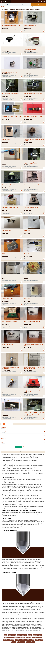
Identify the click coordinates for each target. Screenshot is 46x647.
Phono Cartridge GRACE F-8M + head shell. (11, 389)
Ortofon (5, 639)
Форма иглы (23, 439)
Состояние (23, 428)
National (34, 637)
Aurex (18, 635)
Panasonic (11, 639)
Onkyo (39, 637)
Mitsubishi (22, 637)
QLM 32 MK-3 (27, 298)
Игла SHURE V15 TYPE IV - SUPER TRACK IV (11, 116)
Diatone (35, 635)
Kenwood (16, 637)
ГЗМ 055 (3, 253)
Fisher (40, 635)
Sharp (32, 639)
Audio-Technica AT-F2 (6, 139)
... (10, 424)
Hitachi (6, 637)
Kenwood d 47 (27, 230)
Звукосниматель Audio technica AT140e (33, 116)
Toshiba (19, 641)
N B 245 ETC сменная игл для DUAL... (32, 321)
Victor (27, 641)
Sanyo (27, 639)
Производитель (23, 432)
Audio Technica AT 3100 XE (30, 25)
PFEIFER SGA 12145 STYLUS (30, 276)
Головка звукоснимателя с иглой (31, 184)
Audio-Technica (12, 635)
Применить (18, 446)
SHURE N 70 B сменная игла (8, 344)
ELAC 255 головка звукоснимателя (9, 321)
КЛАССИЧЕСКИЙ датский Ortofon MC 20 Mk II (12, 48)
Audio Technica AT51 (6, 230)
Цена (23, 443)
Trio (23, 641)
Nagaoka (28, 637)
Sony (41, 639)
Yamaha (33, 641)
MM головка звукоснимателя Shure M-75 (11, 25)
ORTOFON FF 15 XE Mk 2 (7, 298)
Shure (37, 639)
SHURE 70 (26, 253)
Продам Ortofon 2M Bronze (8, 162)
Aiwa (5, 635)
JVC (11, 637)
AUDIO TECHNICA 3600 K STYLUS (9, 276)
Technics (13, 641)
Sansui (22, 639)
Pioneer (17, 639)
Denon (29, 635)
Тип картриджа (23, 435)
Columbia (24, 635)
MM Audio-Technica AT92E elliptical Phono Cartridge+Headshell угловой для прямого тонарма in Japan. (11, 95)
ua (38, 1)
